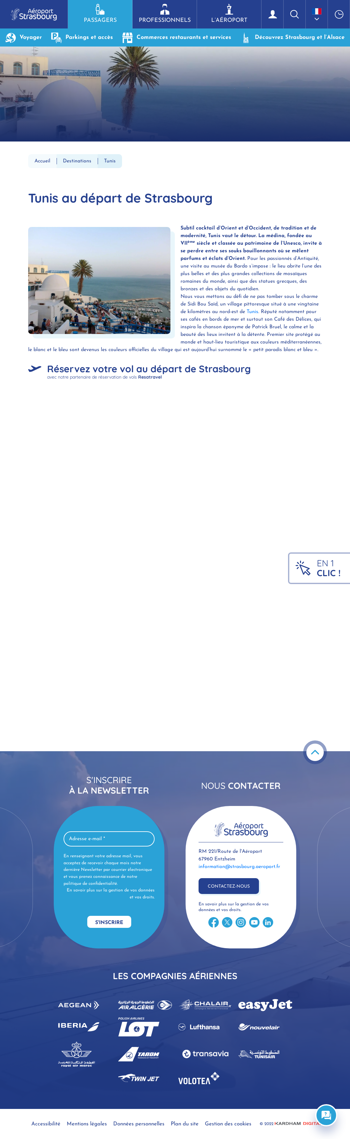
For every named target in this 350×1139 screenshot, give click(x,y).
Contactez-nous (229, 886)
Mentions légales (87, 1124)
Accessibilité (45, 1124)
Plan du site (185, 1124)
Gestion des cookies (228, 1124)
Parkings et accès (82, 37)
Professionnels (164, 13)
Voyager (23, 37)
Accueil (42, 161)
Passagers (100, 13)
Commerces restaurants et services (176, 37)
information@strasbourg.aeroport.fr (239, 866)
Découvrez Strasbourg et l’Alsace (293, 37)
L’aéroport (229, 13)
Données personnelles (138, 1124)
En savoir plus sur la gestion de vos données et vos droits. (111, 894)
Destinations (77, 161)
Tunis (252, 311)
